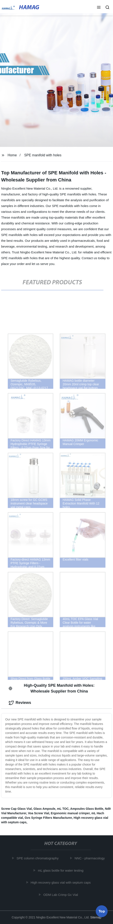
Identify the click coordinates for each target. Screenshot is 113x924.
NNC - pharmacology (90, 858)
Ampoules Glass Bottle (86, 808)
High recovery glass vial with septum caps (61, 882)
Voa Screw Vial (38, 813)
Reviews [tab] (20, 702)
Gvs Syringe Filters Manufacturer (48, 817)
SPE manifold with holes (42, 155)
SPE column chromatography (38, 858)
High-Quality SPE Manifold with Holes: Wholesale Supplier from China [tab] (51, 688)
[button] (99, 7)
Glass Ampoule (44, 808)
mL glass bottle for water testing (61, 870)
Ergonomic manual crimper (70, 813)
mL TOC (63, 808)
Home (12, 155)
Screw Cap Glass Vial (16, 808)
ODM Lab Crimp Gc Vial (61, 895)
